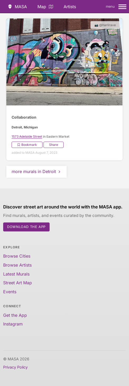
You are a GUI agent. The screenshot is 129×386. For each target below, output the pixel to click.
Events (9, 291)
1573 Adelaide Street (27, 136)
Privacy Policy (15, 367)
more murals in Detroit (36, 171)
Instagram (13, 324)
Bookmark (27, 145)
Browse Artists (17, 265)
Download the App (26, 227)
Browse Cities (16, 256)
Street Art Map (17, 282)
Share (53, 145)
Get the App (15, 315)
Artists (70, 6)
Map (45, 6)
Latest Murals (16, 274)
